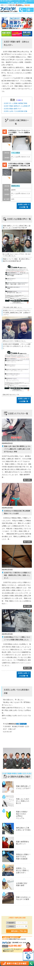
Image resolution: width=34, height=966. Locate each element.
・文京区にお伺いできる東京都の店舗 (14, 111)
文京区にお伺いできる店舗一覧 (23, 206)
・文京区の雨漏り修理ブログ (11, 108)
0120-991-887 (6, 937)
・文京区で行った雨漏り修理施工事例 (14, 103)
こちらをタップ (7, 949)
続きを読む (27, 480)
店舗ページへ (21, 724)
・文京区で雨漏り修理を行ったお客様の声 (16, 106)
